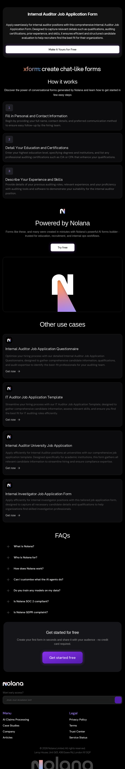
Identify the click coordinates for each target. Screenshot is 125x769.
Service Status (78, 737)
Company (9, 731)
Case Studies (11, 725)
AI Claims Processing (16, 719)
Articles (7, 737)
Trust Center (77, 731)
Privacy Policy (78, 719)
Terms (73, 725)
